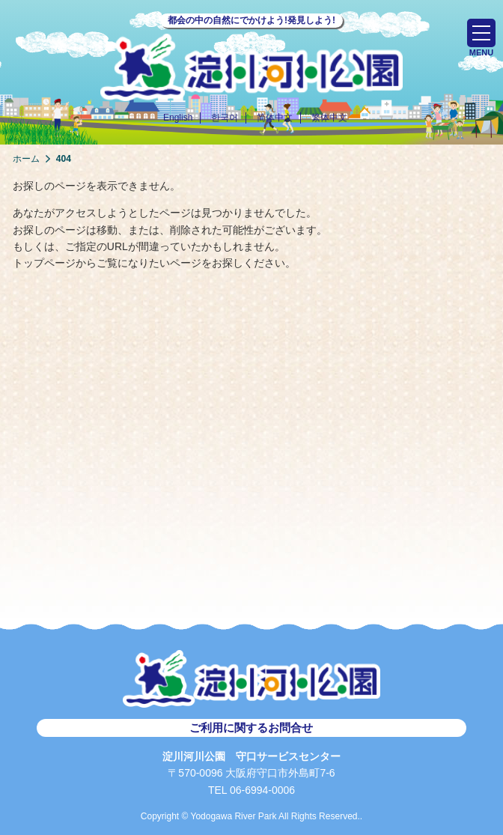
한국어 (224, 117)
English (177, 117)
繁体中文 (329, 117)
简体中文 (275, 117)
